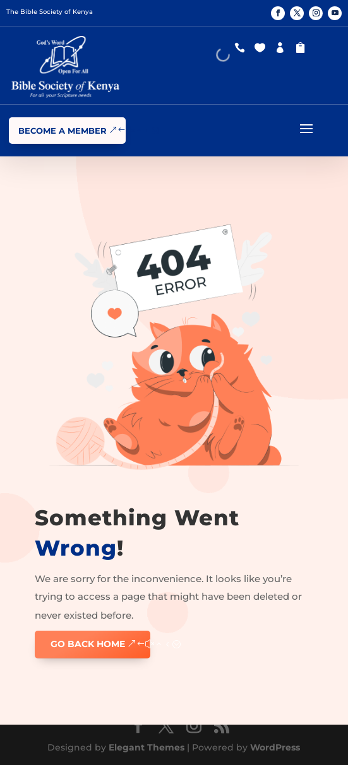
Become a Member (62, 131)
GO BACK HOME (88, 644)
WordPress (275, 747)
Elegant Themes (146, 747)
